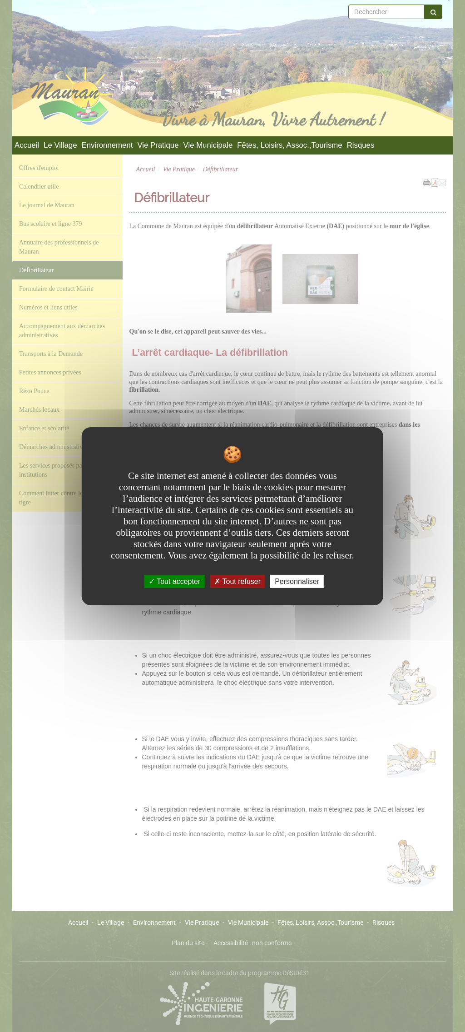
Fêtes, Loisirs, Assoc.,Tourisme (289, 145)
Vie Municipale (208, 145)
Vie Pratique (157, 145)
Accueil (27, 145)
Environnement (107, 145)
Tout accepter (174, 581)
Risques (361, 145)
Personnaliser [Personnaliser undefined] (297, 581)
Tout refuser (237, 581)
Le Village (60, 145)
